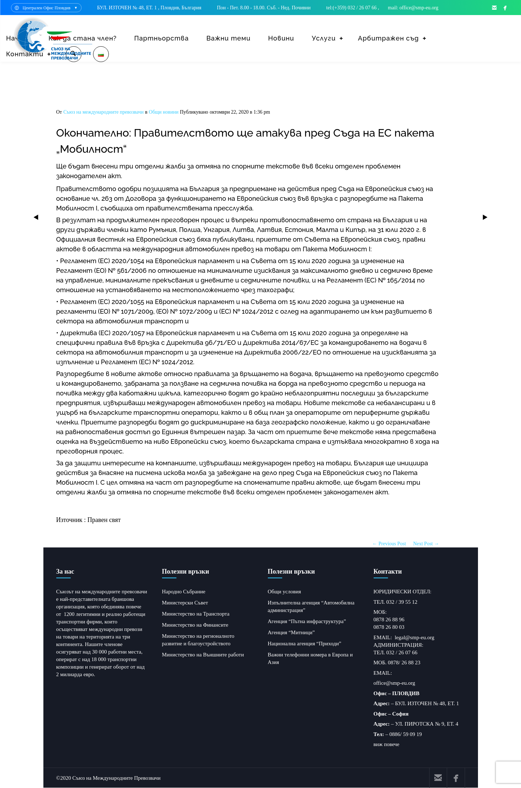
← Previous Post (389, 543)
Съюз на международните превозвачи (103, 112)
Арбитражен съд (388, 38)
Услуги (324, 38)
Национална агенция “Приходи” (304, 643)
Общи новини (164, 112)
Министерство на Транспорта (195, 614)
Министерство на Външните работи (203, 655)
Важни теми (228, 38)
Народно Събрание (183, 591)
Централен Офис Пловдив (46, 7)
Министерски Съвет (185, 603)
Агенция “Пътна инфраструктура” (307, 621)
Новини (281, 38)
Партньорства (161, 38)
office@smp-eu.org (394, 683)
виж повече (386, 744)
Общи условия (284, 591)
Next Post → (426, 543)
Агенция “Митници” (291, 632)
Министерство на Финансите (195, 625)
